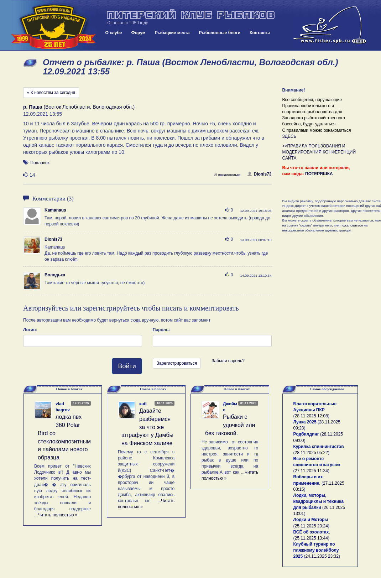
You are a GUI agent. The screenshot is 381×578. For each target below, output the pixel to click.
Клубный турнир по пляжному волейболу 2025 (316, 550)
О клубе (113, 32)
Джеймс (230, 406)
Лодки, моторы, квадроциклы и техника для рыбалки (318, 501)
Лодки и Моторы (310, 519)
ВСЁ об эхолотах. (311, 532)
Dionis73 (259, 174)
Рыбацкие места (172, 32)
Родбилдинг (306, 434)
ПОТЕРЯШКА (319, 173)
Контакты (260, 32)
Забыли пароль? (228, 360)
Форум (138, 32)
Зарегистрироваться (177, 363)
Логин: (30, 329)
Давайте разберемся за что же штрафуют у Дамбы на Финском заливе (147, 427)
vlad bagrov (63, 406)
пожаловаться (227, 175)
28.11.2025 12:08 (311, 415)
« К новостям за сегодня (51, 92)
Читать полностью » (58, 514)
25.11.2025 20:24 (311, 526)
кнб (143, 403)
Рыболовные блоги (219, 32)
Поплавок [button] (39, 162)
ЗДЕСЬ (289, 136)
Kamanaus (55, 210)
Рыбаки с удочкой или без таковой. (230, 425)
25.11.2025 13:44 (311, 538)
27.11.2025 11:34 (311, 470)
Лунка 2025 (305, 422)
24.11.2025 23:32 (322, 556)
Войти (127, 366)
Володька (55, 274)
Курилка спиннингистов (318, 446)
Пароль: (161, 329)
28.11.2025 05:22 (311, 452)
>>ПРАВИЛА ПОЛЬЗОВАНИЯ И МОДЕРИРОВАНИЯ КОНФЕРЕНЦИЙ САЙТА (319, 152)
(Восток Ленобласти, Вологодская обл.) (79, 107)
